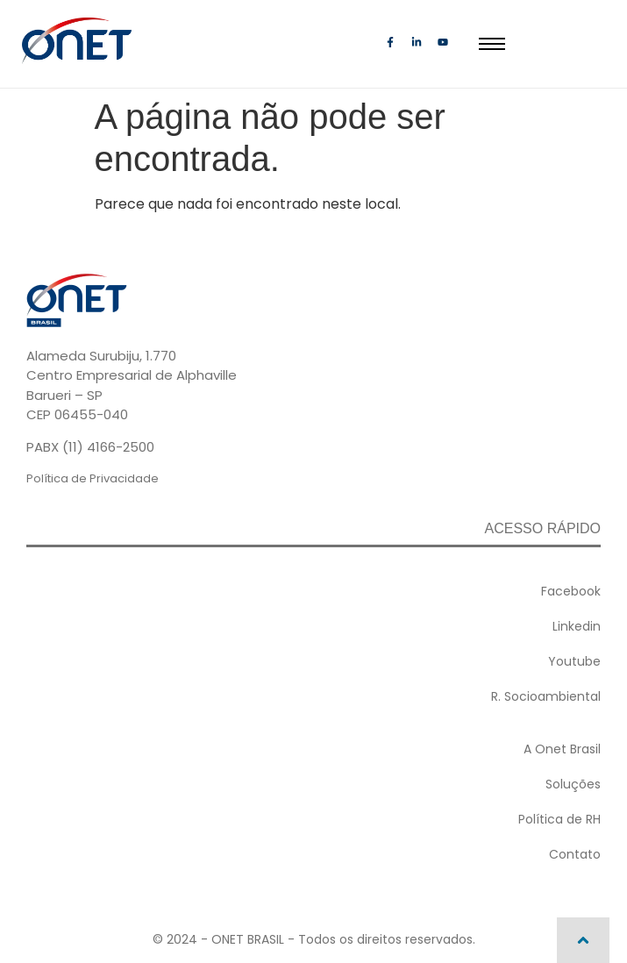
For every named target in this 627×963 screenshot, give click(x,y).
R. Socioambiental (546, 696)
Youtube (574, 661)
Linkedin (576, 626)
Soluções (573, 784)
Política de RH (559, 819)
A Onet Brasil (562, 749)
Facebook (571, 591)
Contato (575, 854)
